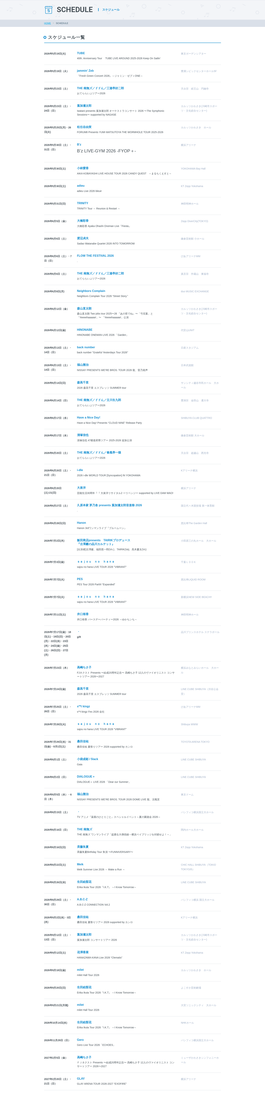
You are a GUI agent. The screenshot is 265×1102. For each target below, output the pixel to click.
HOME (47, 23)
